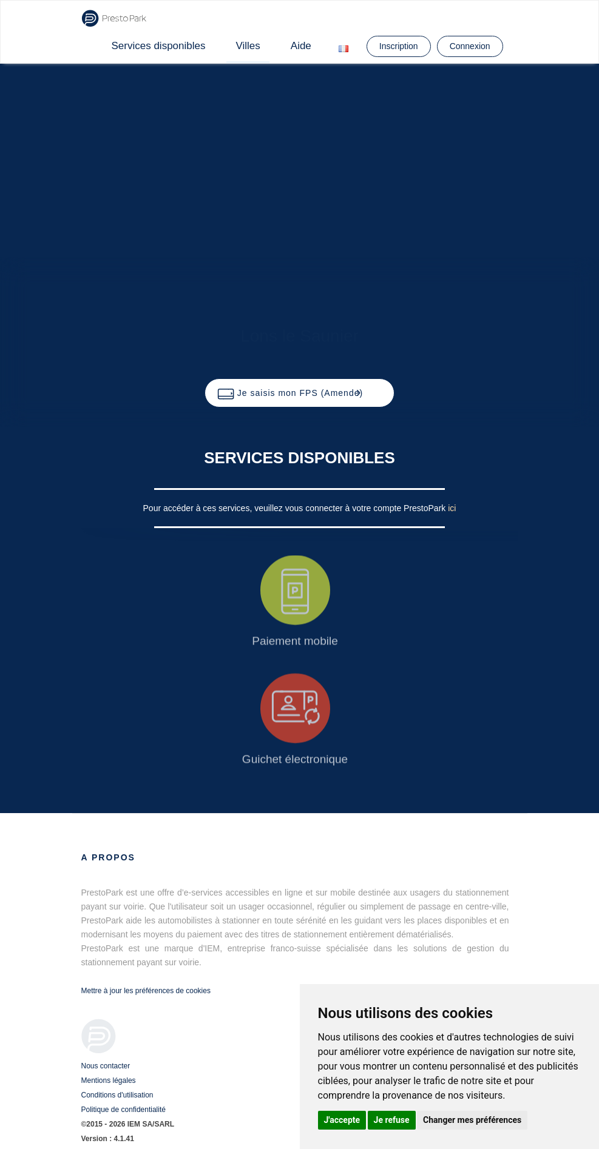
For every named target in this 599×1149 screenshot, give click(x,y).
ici (452, 508)
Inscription (398, 46)
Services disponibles (159, 46)
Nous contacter (105, 1066)
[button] (299, 392)
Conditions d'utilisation (117, 1095)
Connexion (470, 46)
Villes (247, 46)
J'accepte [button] (342, 1120)
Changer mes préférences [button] (472, 1120)
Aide (301, 46)
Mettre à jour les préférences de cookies (146, 991)
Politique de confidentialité (123, 1109)
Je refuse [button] (392, 1120)
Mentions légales (108, 1080)
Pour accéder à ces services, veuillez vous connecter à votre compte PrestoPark (295, 508)
